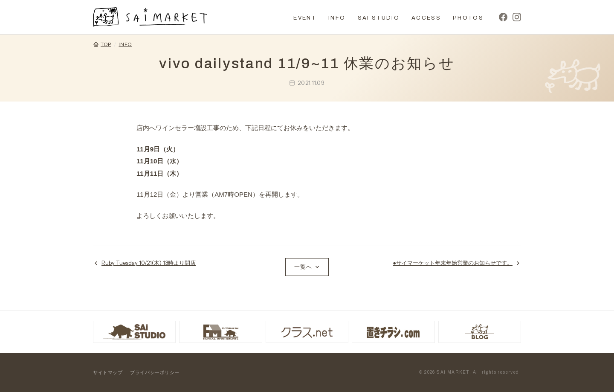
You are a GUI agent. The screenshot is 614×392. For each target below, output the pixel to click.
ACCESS (426, 18)
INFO (336, 18)
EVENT (304, 18)
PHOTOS (468, 18)
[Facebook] (503, 17)
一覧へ (307, 266)
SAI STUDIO (379, 18)
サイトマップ (107, 372)
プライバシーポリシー (155, 372)
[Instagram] (517, 17)
